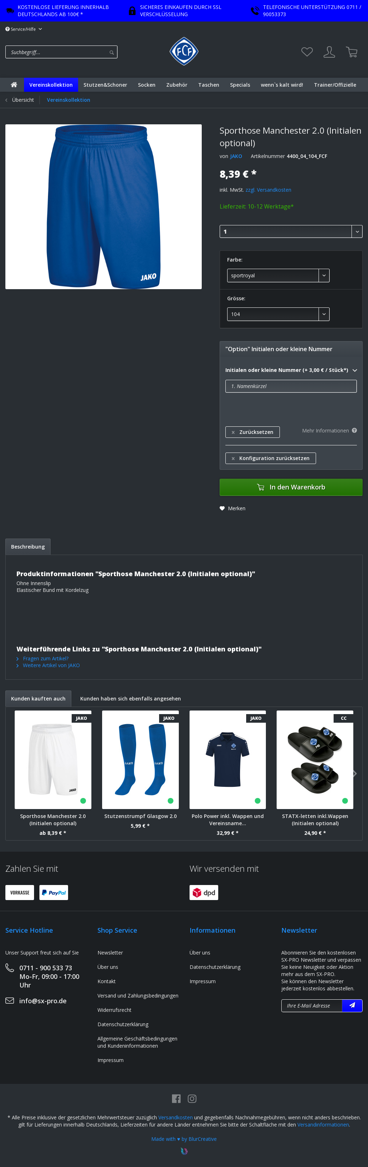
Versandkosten (175, 1117)
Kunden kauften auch (38, 698)
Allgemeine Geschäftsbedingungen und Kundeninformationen (137, 1042)
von (224, 156)
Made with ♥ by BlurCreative (183, 1138)
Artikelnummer (268, 156)
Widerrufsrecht (114, 1009)
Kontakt (106, 981)
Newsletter (110, 952)
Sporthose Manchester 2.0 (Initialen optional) (53, 820)
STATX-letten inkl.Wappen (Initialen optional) (315, 820)
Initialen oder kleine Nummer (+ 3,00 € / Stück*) (291, 370)
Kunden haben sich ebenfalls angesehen (130, 698)
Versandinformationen (323, 1124)
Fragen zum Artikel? (42, 658)
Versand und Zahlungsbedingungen (137, 995)
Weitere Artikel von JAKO (48, 665)
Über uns (107, 966)
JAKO (236, 156)
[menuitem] (85, 52)
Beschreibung (28, 546)
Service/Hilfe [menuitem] (21, 29)
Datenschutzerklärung (122, 1024)
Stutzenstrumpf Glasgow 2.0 (140, 816)
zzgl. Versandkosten (268, 189)
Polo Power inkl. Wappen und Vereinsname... (228, 820)
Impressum (110, 1060)
